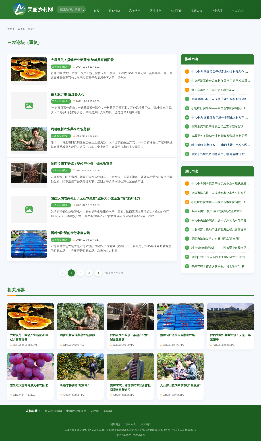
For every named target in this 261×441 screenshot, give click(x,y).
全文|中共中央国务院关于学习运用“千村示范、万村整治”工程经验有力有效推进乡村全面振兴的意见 (219, 257)
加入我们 (145, 424)
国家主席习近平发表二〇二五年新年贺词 (217, 126)
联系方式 (130, 424)
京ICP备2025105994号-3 (130, 435)
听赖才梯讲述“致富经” (74, 385)
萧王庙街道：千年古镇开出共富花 (213, 89)
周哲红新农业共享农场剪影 (70, 129)
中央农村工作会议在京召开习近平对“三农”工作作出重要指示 (219, 267)
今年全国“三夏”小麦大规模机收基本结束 (217, 211)
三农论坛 (237, 10)
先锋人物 (196, 10)
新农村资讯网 (53, 411)
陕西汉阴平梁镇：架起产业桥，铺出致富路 (82, 164)
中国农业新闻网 (76, 411)
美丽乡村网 (33, 9)
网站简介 (115, 424)
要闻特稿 (113, 10)
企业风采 (217, 10)
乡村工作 (175, 10)
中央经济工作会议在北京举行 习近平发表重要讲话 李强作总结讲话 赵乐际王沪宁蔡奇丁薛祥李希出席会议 (220, 81)
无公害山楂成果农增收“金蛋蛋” (180, 385)
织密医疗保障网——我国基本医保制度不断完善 (220, 109)
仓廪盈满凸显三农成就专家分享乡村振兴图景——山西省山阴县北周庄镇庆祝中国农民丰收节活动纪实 (220, 193)
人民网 (94, 411)
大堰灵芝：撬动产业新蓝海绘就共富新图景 (218, 229)
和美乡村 (134, 10)
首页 (96, 10)
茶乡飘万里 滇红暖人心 (67, 94)
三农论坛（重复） (25, 29)
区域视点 (155, 10)
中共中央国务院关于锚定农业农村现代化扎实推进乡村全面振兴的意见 (220, 184)
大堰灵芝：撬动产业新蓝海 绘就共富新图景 (82, 60)
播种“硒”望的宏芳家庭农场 (70, 233)
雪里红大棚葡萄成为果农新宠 (29, 385)
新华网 (107, 411)
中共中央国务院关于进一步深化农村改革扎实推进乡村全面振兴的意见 (220, 221)
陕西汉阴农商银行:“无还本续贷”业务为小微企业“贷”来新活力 (95, 198)
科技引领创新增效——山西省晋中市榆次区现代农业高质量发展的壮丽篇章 (220, 248)
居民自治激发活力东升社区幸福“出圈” (215, 238)
